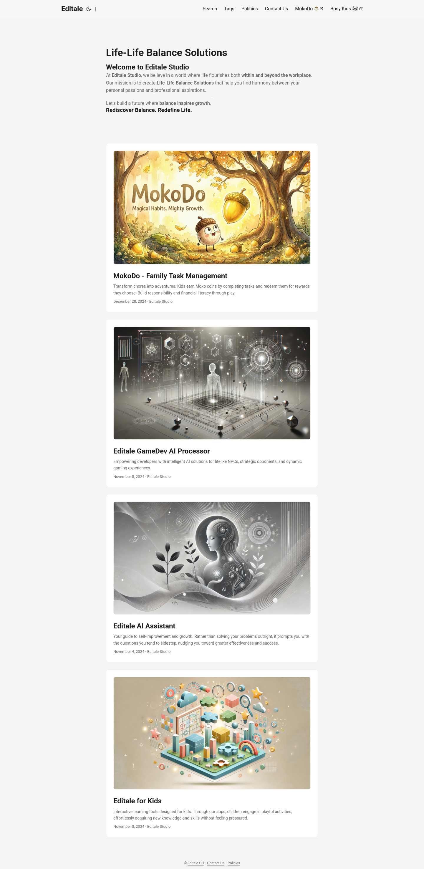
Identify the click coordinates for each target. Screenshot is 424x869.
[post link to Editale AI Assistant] (212, 578)
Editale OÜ (196, 863)
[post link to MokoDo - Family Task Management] (212, 227)
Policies (234, 863)
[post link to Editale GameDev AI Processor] (212, 403)
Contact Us (215, 863)
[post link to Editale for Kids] (212, 753)
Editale (72, 9)
